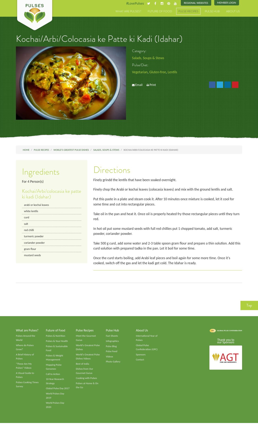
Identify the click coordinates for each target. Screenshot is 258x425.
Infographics (112, 342)
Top (249, 306)
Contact (140, 361)
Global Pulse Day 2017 (58, 390)
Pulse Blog (111, 347)
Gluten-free (158, 72)
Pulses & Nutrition (56, 337)
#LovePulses (134, 3)
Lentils (173, 72)
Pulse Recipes (188, 11)
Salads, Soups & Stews (148, 58)
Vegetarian (140, 72)
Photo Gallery (113, 363)
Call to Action (53, 375)
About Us (233, 11)
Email (139, 85)
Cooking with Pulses (86, 380)
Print (153, 85)
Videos (109, 358)
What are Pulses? (128, 11)
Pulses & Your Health (57, 342)
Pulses (34, 15)
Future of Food (160, 11)
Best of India (82, 365)
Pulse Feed (111, 352)
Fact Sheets (112, 337)
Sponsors (141, 356)
